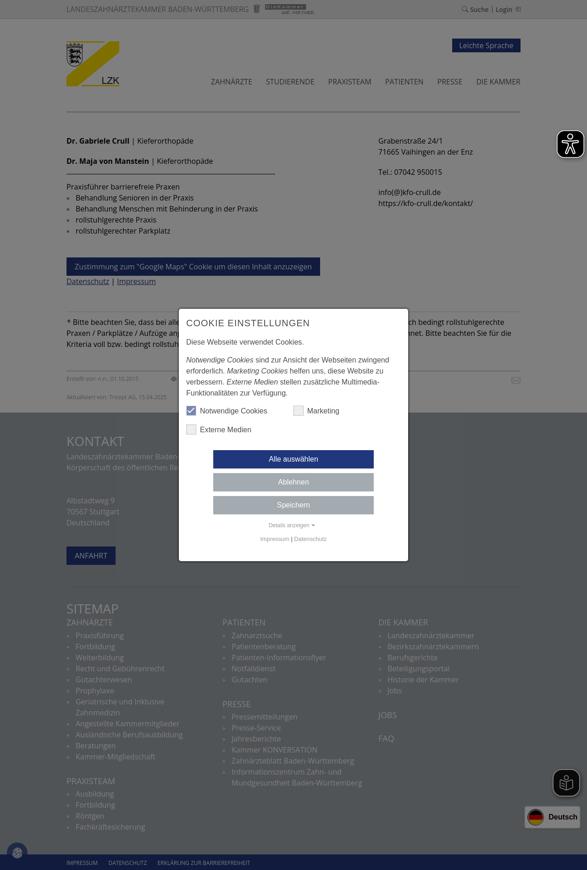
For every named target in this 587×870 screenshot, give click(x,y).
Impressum (274, 538)
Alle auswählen (293, 459)
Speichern (293, 505)
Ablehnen (293, 482)
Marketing (316, 411)
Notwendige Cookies (226, 411)
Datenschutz (310, 538)
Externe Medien (218, 429)
